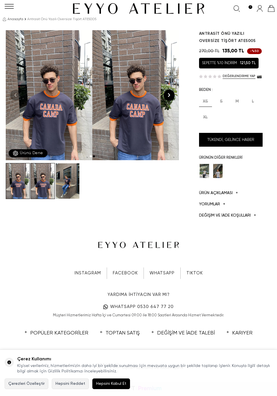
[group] (49, 95)
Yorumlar (212, 204)
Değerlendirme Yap (239, 76)
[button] (91, 156)
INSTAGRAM (87, 273)
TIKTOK (194, 273)
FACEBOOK (125, 273)
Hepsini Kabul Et (111, 384)
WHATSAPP (162, 273)
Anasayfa (13, 19)
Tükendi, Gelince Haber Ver (230, 142)
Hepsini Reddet (70, 384)
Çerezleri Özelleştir (26, 384)
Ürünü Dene (28, 153)
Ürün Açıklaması (218, 193)
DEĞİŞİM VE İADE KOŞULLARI (227, 215)
